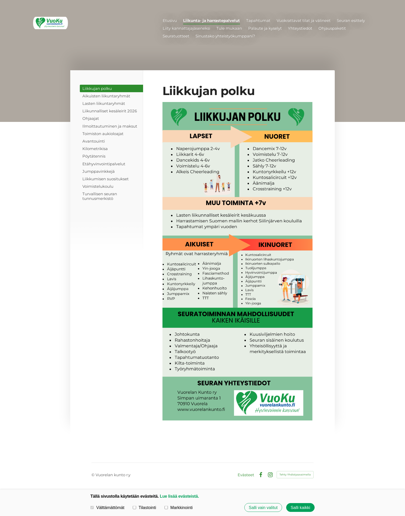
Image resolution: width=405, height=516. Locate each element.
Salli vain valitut (263, 507)
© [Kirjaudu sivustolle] (93, 474)
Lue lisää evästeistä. (179, 496)
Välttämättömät (107, 507)
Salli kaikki (300, 507)
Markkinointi (179, 507)
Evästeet (246, 475)
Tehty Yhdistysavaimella (295, 474)
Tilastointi (144, 507)
